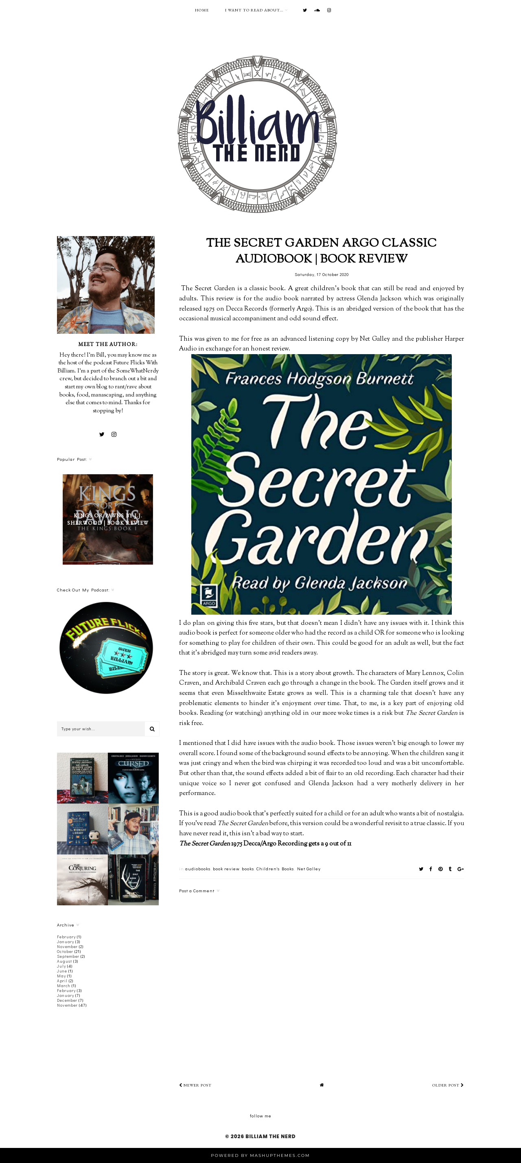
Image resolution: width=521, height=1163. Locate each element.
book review (226, 868)
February (66, 937)
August (64, 961)
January (65, 941)
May (61, 976)
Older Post (448, 1085)
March (63, 985)
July (61, 966)
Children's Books (275, 868)
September (68, 956)
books (248, 868)
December (67, 1000)
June (62, 971)
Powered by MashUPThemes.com (260, 1155)
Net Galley (309, 868)
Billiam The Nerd (270, 1136)
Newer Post (195, 1085)
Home (202, 10)
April (62, 980)
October (65, 951)
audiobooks (197, 868)
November (67, 946)
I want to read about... (254, 10)
